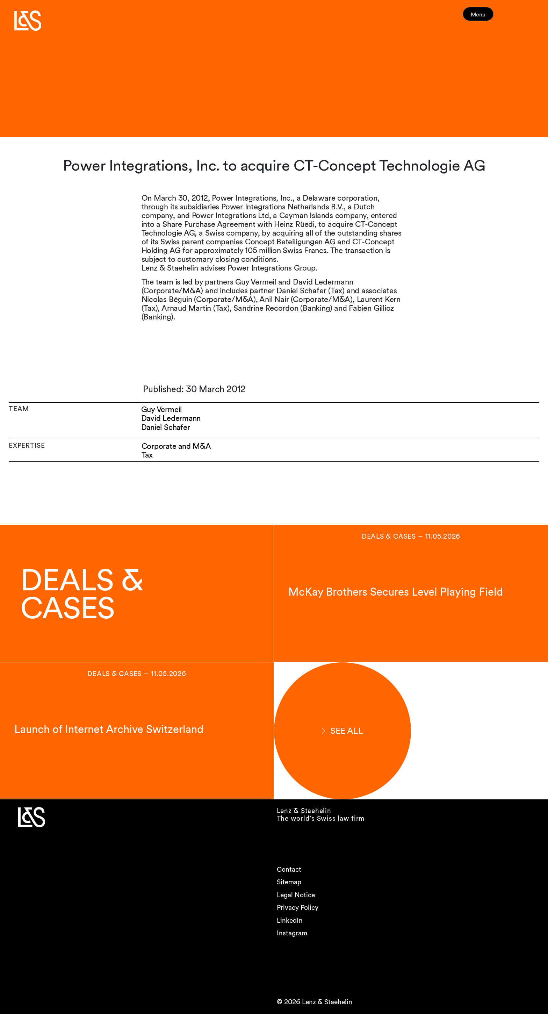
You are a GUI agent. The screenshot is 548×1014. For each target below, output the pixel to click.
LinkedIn (290, 920)
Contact (289, 869)
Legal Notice (296, 895)
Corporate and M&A (177, 446)
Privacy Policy (297, 908)
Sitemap (289, 882)
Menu (491, 17)
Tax (147, 455)
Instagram (292, 933)
